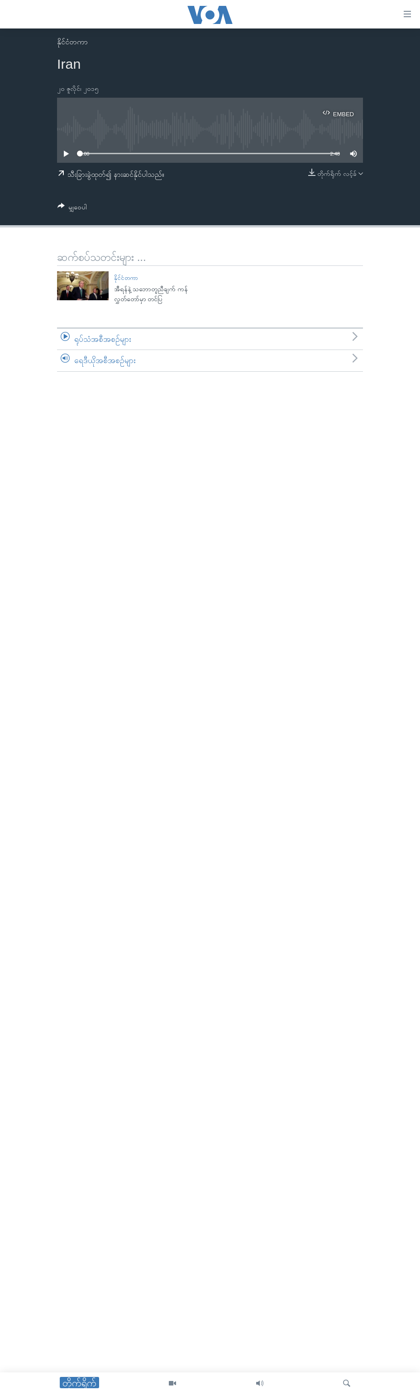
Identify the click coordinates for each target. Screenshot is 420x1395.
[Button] (72, 209)
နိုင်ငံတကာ (72, 42)
